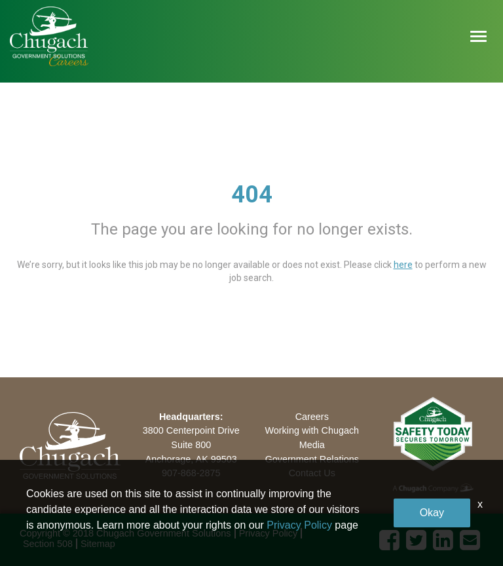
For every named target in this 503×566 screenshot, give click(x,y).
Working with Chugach (312, 430)
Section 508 (48, 543)
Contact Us (312, 473)
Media (312, 445)
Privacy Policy (268, 533)
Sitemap (98, 543)
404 (251, 194)
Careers (312, 416)
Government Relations (312, 459)
